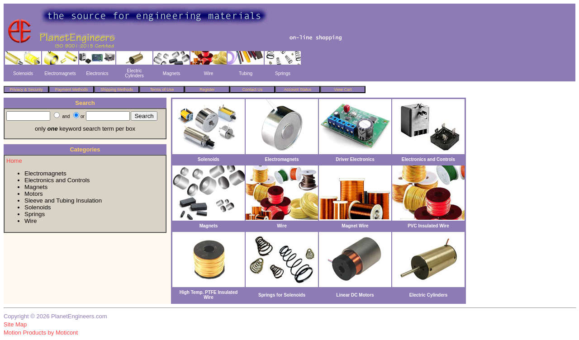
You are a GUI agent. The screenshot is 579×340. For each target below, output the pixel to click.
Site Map (15, 324)
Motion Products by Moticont (41, 332)
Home (14, 160)
